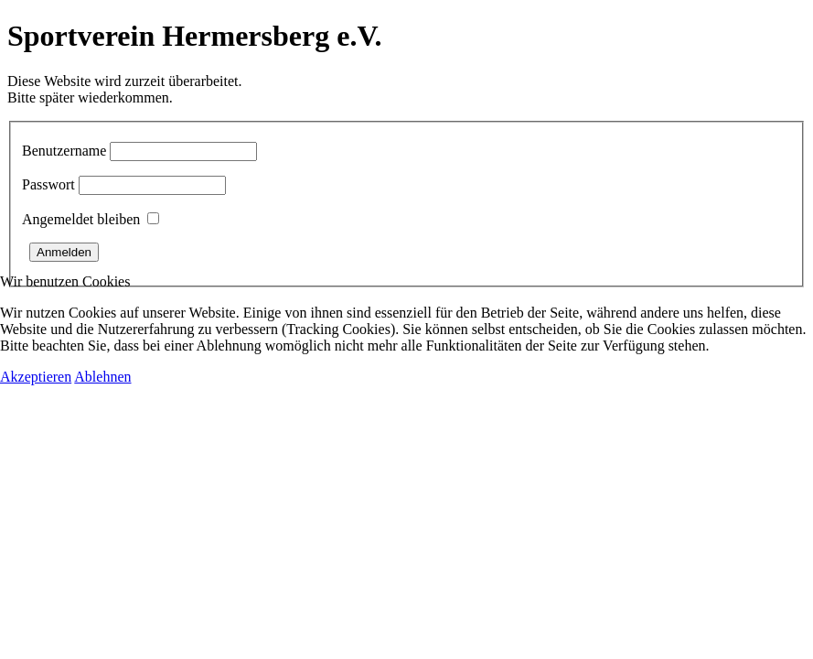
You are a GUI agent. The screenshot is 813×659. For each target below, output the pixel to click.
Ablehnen (102, 376)
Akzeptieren (35, 376)
